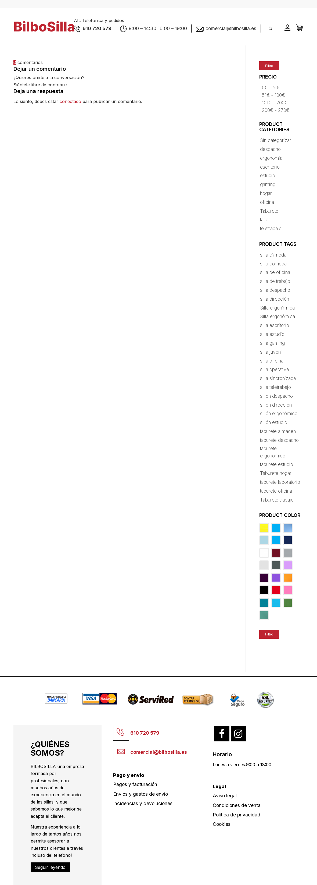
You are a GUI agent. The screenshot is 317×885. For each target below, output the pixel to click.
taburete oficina (276, 491)
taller (265, 219)
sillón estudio (273, 422)
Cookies (221, 824)
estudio (267, 175)
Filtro (269, 66)
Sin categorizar (275, 140)
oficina (267, 202)
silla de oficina (275, 272)
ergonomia (271, 158)
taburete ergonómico (272, 452)
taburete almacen (278, 431)
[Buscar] (270, 28)
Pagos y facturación (135, 784)
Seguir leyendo (50, 867)
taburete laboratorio (280, 482)
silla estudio (272, 334)
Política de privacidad (236, 815)
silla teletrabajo (275, 387)
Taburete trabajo (277, 500)
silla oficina (271, 361)
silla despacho (275, 290)
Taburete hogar (275, 473)
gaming (267, 184)
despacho (270, 149)
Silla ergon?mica (277, 308)
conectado (70, 101)
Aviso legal (225, 795)
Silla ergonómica (277, 316)
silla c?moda (273, 255)
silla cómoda (273, 263)
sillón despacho (276, 396)
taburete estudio (276, 464)
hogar (266, 193)
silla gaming (272, 343)
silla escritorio (274, 325)
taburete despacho (279, 440)
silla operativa (274, 369)
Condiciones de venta (237, 805)
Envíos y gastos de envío (140, 794)
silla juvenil (271, 352)
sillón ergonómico (278, 413)
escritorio (270, 167)
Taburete (269, 211)
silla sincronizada (278, 378)
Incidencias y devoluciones (142, 803)
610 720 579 (144, 733)
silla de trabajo (275, 281)
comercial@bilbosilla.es (158, 752)
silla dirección (274, 299)
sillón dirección (276, 405)
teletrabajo (271, 228)
